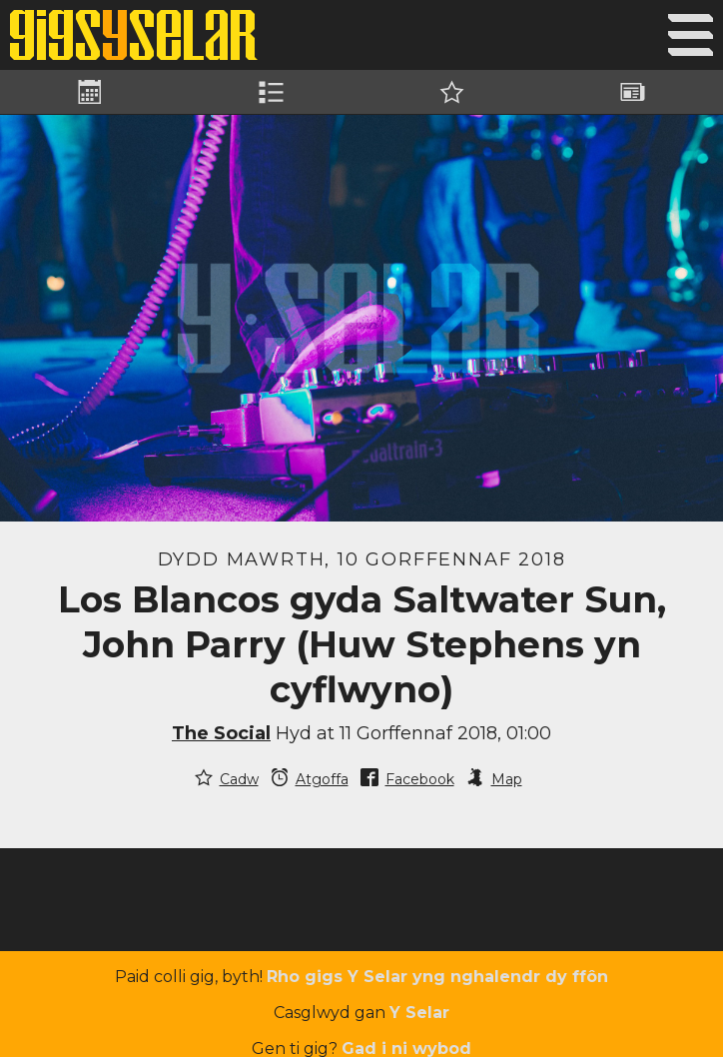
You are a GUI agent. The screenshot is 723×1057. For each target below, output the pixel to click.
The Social (221, 733)
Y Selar (419, 1012)
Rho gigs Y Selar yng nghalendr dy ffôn (437, 976)
